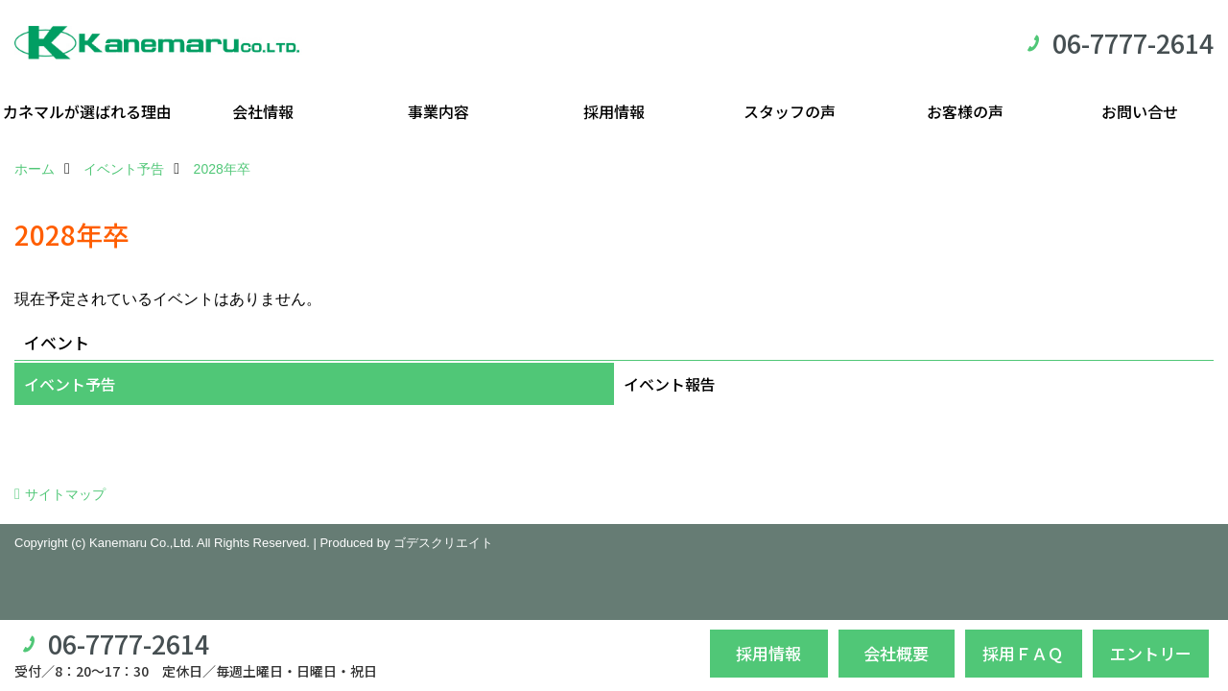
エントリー (1151, 653)
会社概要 (896, 653)
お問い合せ (1139, 111)
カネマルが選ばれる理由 (87, 111)
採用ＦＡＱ (1023, 653)
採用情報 (614, 111)
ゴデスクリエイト (443, 543)
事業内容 (438, 111)
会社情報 (263, 111)
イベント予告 (70, 383)
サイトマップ (65, 494)
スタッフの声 (790, 111)
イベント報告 (670, 383)
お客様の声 (965, 111)
